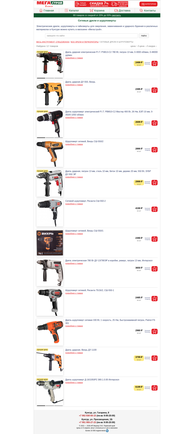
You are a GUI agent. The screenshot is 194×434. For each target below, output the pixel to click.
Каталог (71, 10)
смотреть (116, 15)
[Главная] (50, 3)
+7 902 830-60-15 (87, 415)
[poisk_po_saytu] (91, 35)
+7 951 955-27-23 (87, 422)
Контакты (147, 10)
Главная (46, 10)
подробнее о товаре (74, 58)
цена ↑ (134, 46)
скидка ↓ (152, 46)
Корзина (96, 10)
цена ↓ (142, 46)
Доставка (122, 10)
